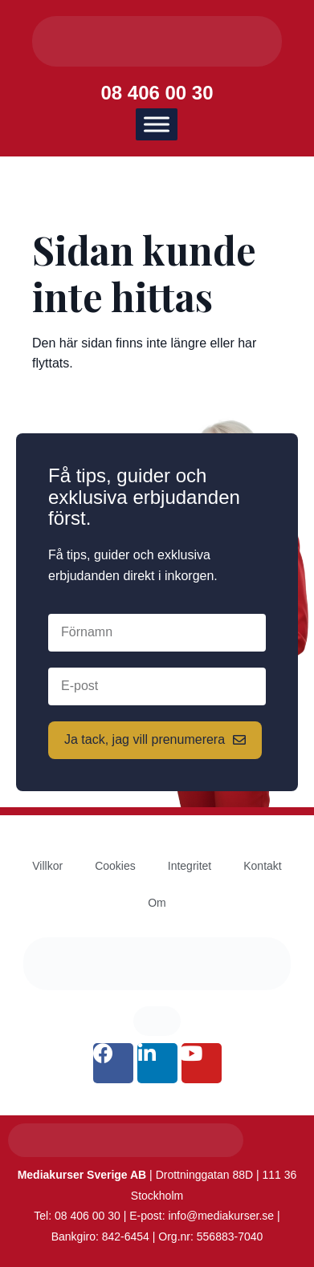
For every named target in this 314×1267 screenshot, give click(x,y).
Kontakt (262, 865)
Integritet (189, 865)
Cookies (115, 865)
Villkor (47, 865)
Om (157, 902)
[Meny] (156, 124)
